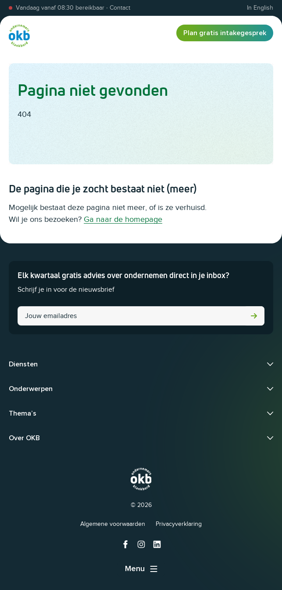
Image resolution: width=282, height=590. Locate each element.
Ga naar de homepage (123, 219)
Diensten (23, 364)
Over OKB (24, 438)
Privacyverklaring (179, 524)
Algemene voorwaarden (112, 524)
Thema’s (22, 413)
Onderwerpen (31, 388)
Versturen (253, 316)
